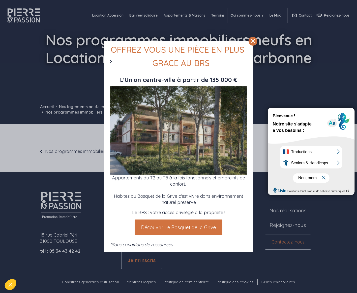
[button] (10, 285)
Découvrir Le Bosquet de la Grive (178, 227)
